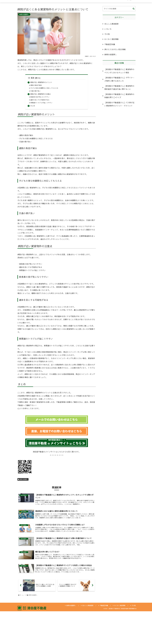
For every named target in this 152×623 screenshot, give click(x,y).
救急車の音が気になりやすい (39, 97)
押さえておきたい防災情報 (115, 49)
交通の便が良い (35, 91)
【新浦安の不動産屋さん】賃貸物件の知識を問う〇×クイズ (119, 96)
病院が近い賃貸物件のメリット (41, 82)
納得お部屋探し (23, 479)
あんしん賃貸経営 (111, 24)
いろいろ (107, 29)
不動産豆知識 (109, 44)
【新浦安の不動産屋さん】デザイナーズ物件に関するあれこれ (119, 79)
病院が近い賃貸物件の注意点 (40, 94)
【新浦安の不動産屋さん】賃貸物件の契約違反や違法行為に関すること (119, 87)
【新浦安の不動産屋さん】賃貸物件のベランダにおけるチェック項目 (119, 71)
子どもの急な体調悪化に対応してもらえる (44, 88)
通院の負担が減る (36, 85)
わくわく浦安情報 (111, 39)
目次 (31, 78)
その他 (107, 34)
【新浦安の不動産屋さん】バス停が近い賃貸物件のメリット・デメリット (119, 104)
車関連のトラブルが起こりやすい (41, 103)
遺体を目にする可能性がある (39, 100)
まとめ (32, 106)
